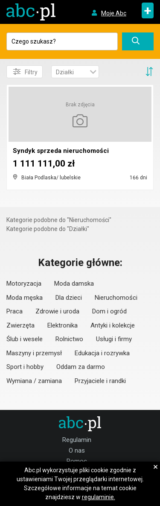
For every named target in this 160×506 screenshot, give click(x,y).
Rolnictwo (69, 339)
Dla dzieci (68, 297)
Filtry (25, 72)
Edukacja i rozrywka (102, 353)
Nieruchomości (116, 297)
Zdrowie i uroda (57, 311)
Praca (14, 311)
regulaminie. (98, 497)
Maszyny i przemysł (34, 353)
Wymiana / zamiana (34, 381)
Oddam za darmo (80, 367)
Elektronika (62, 325)
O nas (77, 450)
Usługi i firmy (114, 339)
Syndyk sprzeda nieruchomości (61, 151)
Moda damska (74, 283)
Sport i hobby (25, 367)
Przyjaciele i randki (100, 381)
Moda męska (24, 297)
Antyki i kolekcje (112, 325)
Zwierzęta (20, 325)
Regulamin (76, 440)
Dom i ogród (109, 311)
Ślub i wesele (24, 339)
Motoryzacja (23, 283)
